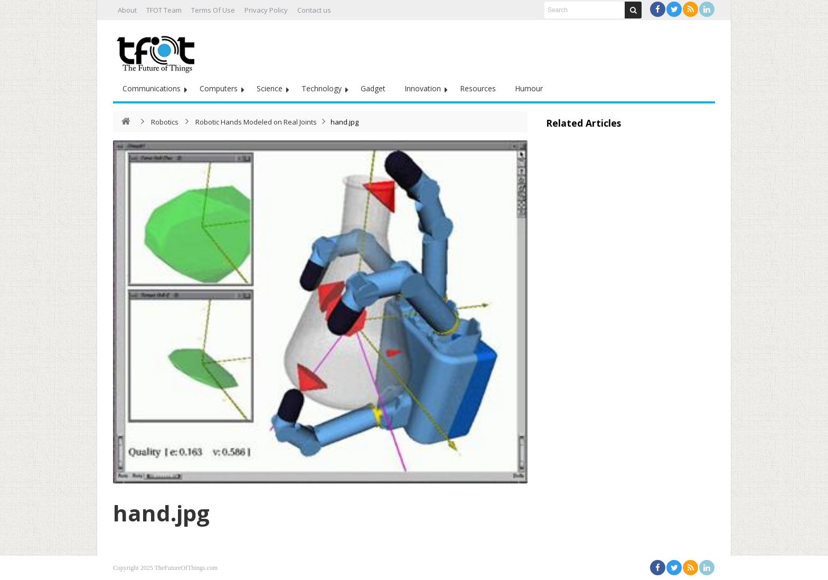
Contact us (314, 10)
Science (270, 88)
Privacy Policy (266, 10)
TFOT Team (164, 10)
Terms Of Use (213, 10)
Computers (219, 88)
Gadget (373, 88)
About (127, 10)
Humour (529, 88)
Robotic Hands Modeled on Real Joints (256, 122)
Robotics (164, 122)
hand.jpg (161, 513)
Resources (478, 88)
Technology (322, 88)
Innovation (422, 88)
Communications (152, 88)
